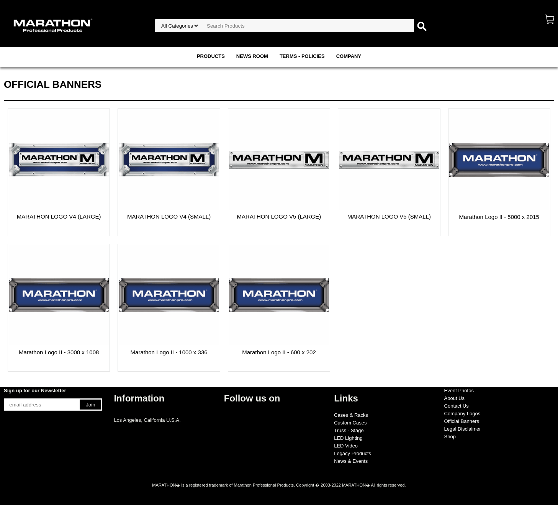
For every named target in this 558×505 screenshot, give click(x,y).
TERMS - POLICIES (302, 56)
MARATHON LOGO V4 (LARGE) (59, 216)
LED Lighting (348, 438)
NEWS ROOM (252, 56)
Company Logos (462, 413)
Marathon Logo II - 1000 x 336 (169, 352)
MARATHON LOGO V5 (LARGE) (279, 216)
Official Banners (461, 421)
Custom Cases (350, 423)
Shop (450, 436)
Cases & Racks (351, 415)
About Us (454, 398)
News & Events (351, 461)
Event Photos (459, 390)
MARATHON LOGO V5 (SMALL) (389, 216)
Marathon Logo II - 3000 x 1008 (59, 352)
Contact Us (456, 406)
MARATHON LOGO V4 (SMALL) (169, 216)
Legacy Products (352, 453)
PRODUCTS (211, 56)
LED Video (346, 446)
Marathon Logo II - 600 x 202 (279, 352)
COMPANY (348, 56)
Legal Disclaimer (462, 429)
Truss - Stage (349, 430)
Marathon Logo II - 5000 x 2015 (499, 217)
